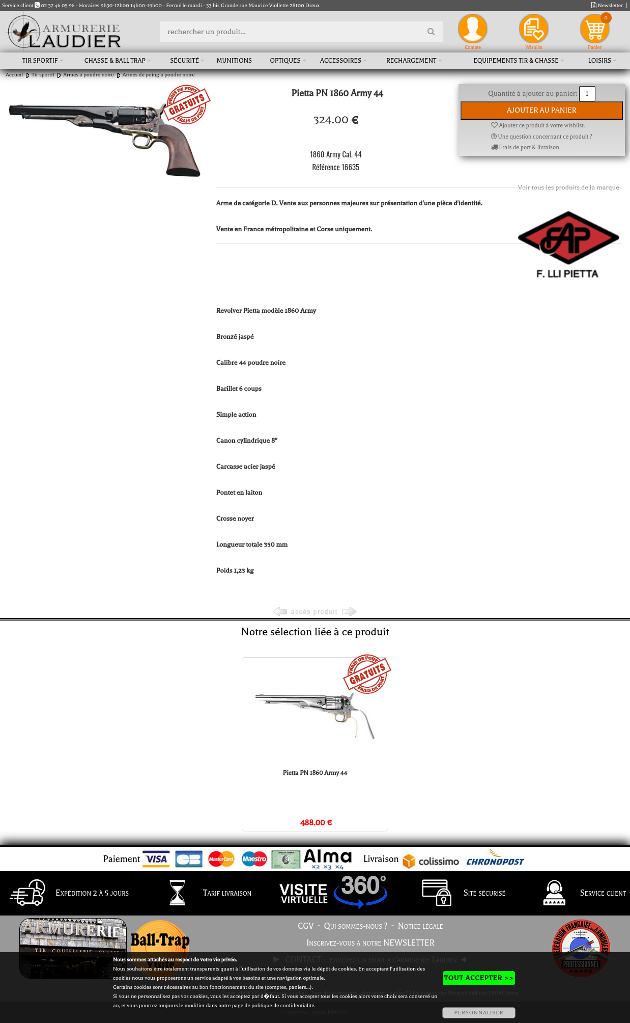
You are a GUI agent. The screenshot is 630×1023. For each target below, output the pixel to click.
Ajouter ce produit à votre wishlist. (538, 125)
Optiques (285, 60)
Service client (577, 893)
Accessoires (340, 60)
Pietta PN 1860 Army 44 (315, 772)
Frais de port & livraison (525, 147)
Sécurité (184, 60)
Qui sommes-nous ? (356, 926)
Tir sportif (40, 60)
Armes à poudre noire (88, 74)
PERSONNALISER (478, 1012)
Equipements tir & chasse (516, 60)
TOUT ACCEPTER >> (478, 978)
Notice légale (420, 926)
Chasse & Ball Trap (115, 60)
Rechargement (411, 60)
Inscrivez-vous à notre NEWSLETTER (370, 943)
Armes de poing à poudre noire (159, 74)
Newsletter (607, 5)
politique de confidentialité (282, 1005)
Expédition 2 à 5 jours (66, 893)
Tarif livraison (201, 893)
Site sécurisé (459, 893)
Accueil (14, 74)
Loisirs (599, 60)
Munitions (234, 60)
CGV (305, 926)
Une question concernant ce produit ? (541, 136)
